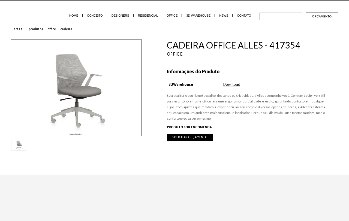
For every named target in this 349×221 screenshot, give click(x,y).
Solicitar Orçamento (189, 137)
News (223, 15)
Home (73, 15)
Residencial (148, 15)
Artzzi (33, 13)
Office (172, 15)
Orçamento (322, 16)
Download (231, 84)
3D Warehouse (198, 15)
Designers (120, 15)
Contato (244, 15)
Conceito (95, 15)
